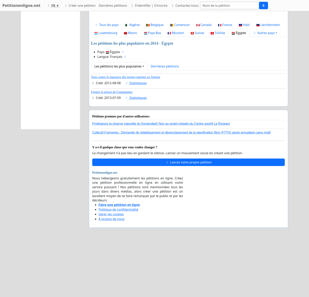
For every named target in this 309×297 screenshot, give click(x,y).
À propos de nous (112, 274)
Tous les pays (106, 80)
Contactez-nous (184, 5)
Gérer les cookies (111, 269)
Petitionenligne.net (21, 5)
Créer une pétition (80, 5)
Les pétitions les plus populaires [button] (117, 121)
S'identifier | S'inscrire (149, 5)
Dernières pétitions (113, 5)
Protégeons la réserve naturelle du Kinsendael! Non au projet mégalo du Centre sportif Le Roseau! (161, 178)
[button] (264, 88)
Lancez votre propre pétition (188, 217)
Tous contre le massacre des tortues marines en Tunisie (125, 132)
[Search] (229, 5)
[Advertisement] (188, 45)
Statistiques (136, 138)
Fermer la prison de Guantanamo (112, 147)
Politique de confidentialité (118, 264)
